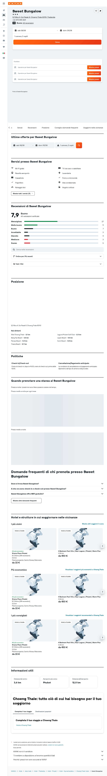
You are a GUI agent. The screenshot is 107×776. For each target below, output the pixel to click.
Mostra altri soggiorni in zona (93, 486)
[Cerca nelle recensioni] (59, 249)
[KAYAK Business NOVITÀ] (4, 40)
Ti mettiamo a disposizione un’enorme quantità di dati (58, 718)
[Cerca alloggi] (4, 15)
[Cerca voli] (4, 10)
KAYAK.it (13, 734)
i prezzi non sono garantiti (55, 707)
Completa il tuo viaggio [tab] (23, 674)
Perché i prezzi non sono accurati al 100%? (58, 722)
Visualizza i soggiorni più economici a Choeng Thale (84, 532)
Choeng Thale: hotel (82, 734)
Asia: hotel (28, 734)
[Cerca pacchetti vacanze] (4, 24)
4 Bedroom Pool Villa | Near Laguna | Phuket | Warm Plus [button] (79, 514)
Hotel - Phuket (52, 734)
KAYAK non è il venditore (58, 714)
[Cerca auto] (4, 20)
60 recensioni (28, 23)
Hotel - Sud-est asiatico (66, 734)
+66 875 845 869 (19, 20)
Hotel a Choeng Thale (23, 688)
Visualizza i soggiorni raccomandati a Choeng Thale (85, 578)
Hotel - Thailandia (39, 734)
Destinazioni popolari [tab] (43, 674)
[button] (3, 3)
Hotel (20, 734)
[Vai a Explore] (4, 31)
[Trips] (4, 47)
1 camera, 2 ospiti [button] (21, 36)
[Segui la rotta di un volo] (4, 35)
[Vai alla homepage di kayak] (15, 3)
